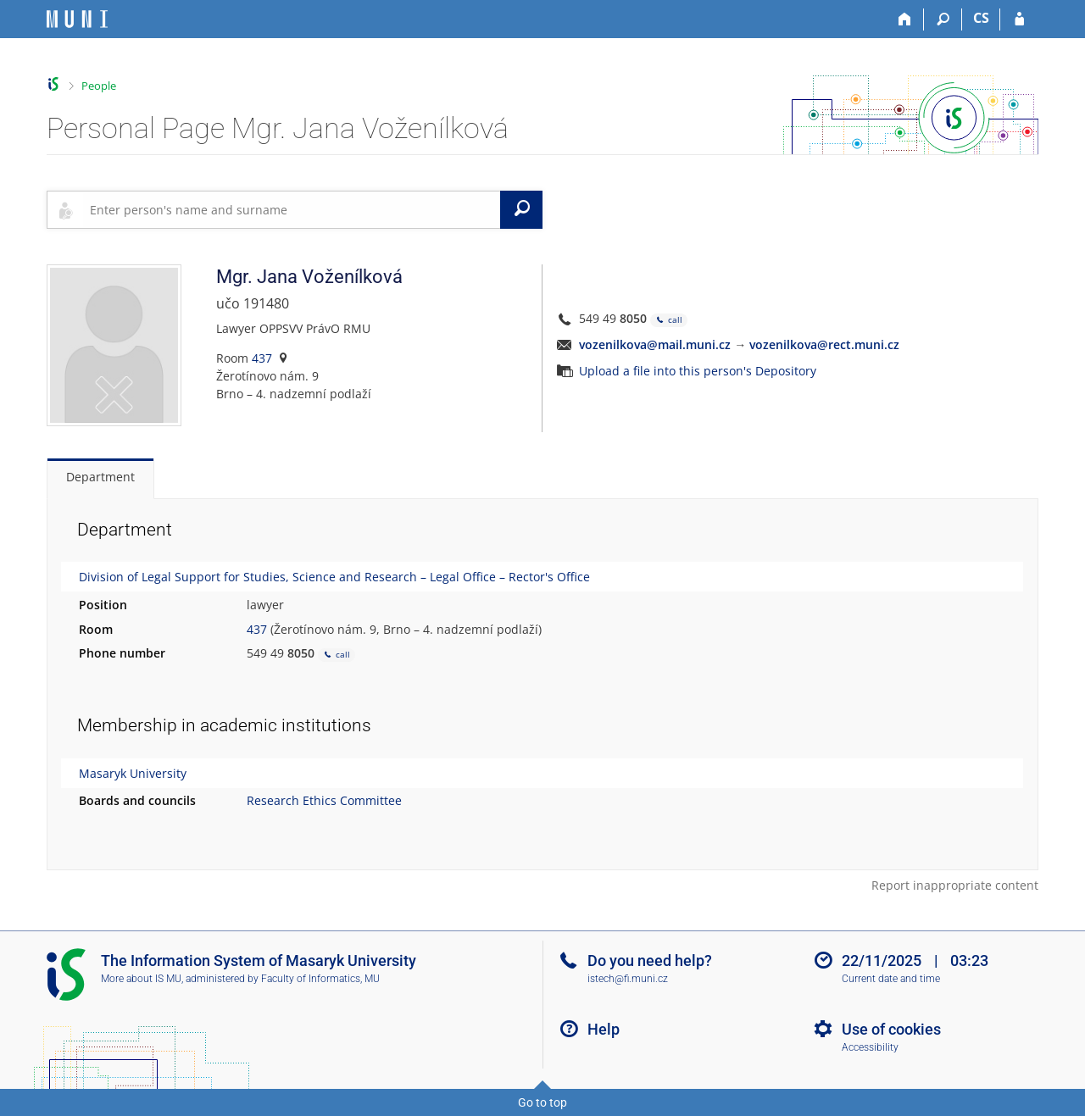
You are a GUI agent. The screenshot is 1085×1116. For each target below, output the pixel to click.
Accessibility (870, 1047)
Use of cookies (891, 1029)
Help (603, 1029)
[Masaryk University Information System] (77, 19)
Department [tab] (100, 477)
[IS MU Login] (1019, 19)
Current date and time (891, 979)
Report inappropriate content (954, 885)
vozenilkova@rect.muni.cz (824, 344)
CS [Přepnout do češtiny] (981, 17)
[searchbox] (291, 209)
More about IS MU (141, 979)
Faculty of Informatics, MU (320, 979)
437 (262, 358)
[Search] (943, 19)
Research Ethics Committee (324, 800)
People (98, 85)
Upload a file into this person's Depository (697, 371)
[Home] (905, 19)
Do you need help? (649, 960)
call (668, 320)
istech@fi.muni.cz (627, 979)
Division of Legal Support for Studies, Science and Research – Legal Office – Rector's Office (334, 577)
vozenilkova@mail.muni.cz (655, 344)
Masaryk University (132, 773)
